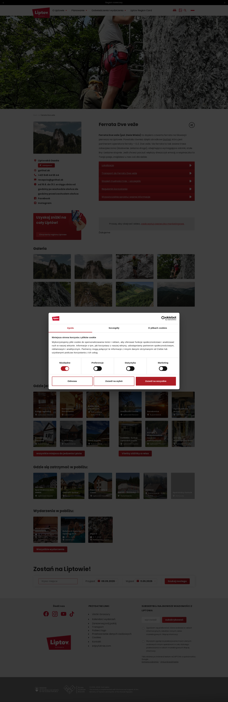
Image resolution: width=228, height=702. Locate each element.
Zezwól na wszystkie (155, 381)
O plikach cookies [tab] (157, 328)
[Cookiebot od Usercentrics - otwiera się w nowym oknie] (163, 318)
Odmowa (72, 381)
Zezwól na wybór (114, 381)
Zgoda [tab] (70, 328)
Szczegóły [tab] (114, 328)
